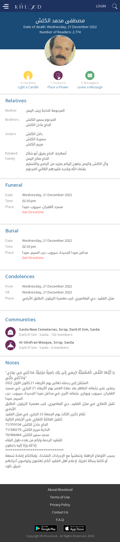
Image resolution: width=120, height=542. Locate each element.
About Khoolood (60, 489)
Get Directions (33, 212)
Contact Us (60, 512)
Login (101, 6)
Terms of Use (60, 497)
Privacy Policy (60, 505)
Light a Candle (28, 87)
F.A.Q (60, 520)
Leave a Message (90, 87)
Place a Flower (58, 87)
